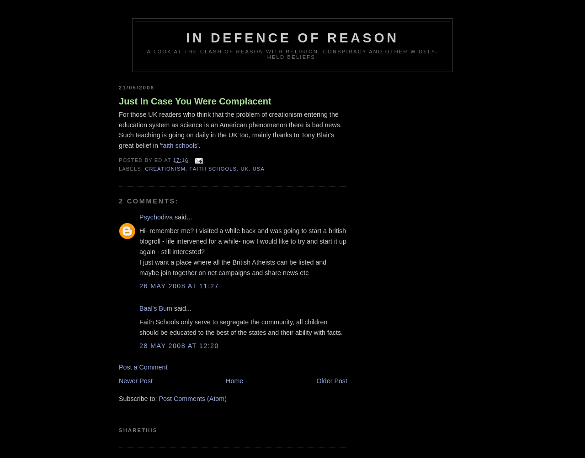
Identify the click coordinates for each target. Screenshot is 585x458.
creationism (165, 169)
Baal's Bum (155, 308)
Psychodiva (156, 217)
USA (259, 169)
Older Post (331, 381)
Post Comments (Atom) (193, 398)
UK (245, 169)
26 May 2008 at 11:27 (179, 286)
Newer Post (136, 381)
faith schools (179, 145)
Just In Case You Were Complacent (195, 101)
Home (234, 381)
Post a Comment (143, 367)
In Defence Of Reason (292, 38)
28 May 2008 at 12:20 (179, 345)
